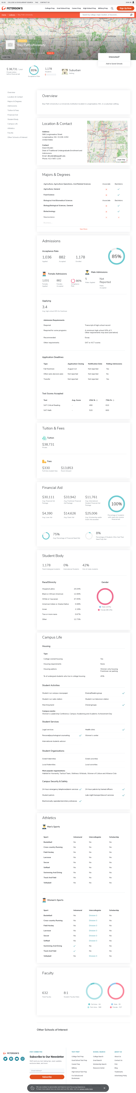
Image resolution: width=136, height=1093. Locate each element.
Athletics (11, 128)
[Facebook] (11, 1059)
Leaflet (108, 19)
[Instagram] (23, 1059)
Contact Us (118, 1060)
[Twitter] (5, 1059)
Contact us (45, 2)
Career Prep (76, 8)
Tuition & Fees (13, 110)
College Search (98, 1056)
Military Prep (103, 8)
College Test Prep (78, 1056)
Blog (4, 2)
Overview (11, 92)
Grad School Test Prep (79, 1060)
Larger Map (6, 57)
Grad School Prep (63, 8)
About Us (118, 1056)
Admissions (12, 106)
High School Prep (89, 8)
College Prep (50, 8)
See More (83, 229)
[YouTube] (17, 1059)
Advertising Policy (121, 1076)
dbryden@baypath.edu (56, 156)
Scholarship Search (99, 1064)
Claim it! (50, 53)
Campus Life (13, 124)
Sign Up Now (125, 8)
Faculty (10, 133)
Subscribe (47, 1077)
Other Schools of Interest (17, 137)
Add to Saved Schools (114, 64)
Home (4, 15)
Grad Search (97, 1060)
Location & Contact (15, 97)
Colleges (12, 15)
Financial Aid (13, 115)
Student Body (13, 119)
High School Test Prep (79, 1072)
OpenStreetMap (120, 19)
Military (74, 1068)
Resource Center (99, 1068)
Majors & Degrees (15, 101)
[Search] (112, 8)
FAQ (36, 2)
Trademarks (119, 1072)
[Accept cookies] (102, 1088)
